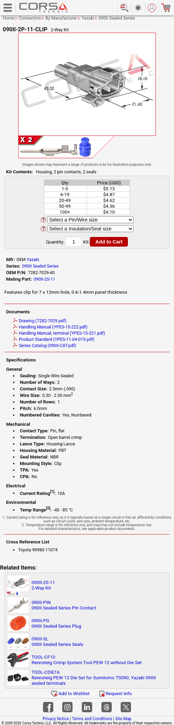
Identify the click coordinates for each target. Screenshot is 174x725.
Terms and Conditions (92, 718)
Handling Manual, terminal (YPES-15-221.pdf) (59, 333)
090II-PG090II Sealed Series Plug (56, 623)
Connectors (30, 18)
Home (8, 18)
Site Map (123, 718)
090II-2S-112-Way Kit (43, 585)
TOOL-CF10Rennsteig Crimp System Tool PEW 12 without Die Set (87, 659)
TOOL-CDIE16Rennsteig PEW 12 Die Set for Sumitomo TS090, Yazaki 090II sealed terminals (94, 677)
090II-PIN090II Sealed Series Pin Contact (64, 604)
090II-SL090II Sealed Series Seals (58, 641)
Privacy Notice (56, 718)
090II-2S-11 (44, 279)
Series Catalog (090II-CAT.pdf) (44, 345)
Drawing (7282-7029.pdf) (40, 320)
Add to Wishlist (70, 693)
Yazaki (87, 18)
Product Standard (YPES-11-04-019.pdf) (54, 339)
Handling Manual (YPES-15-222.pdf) (50, 326)
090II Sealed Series (117, 18)
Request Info (115, 693)
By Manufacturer (61, 18)
